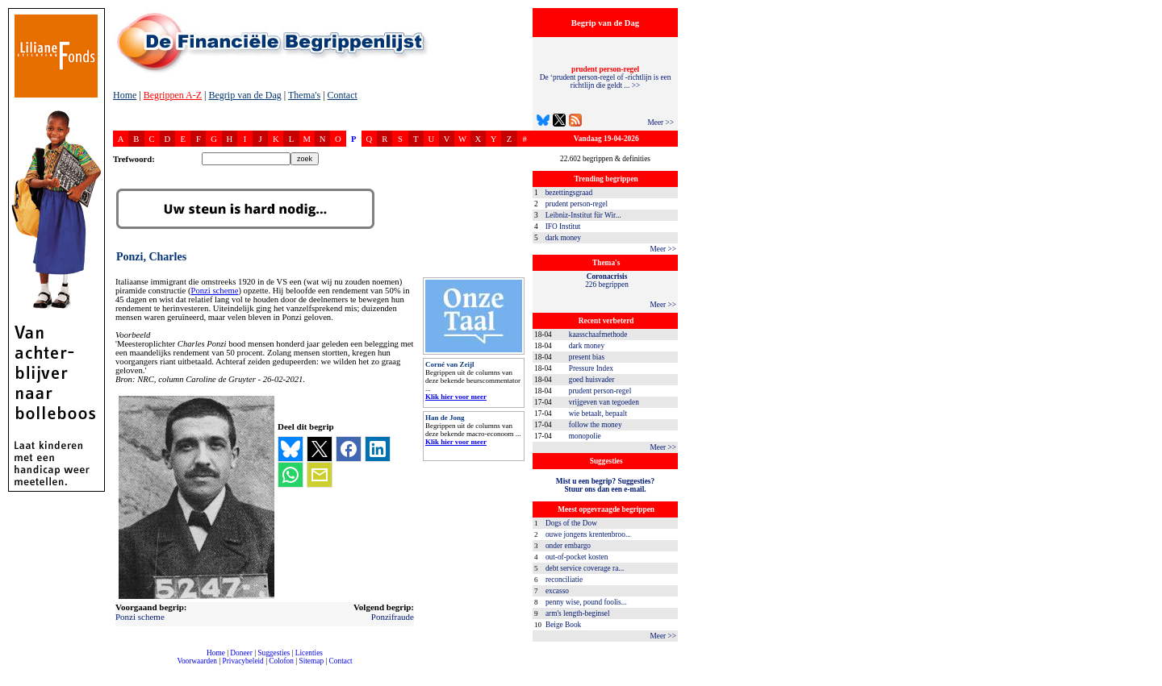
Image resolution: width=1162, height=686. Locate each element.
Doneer (241, 653)
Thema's (304, 95)
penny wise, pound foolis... (586, 602)
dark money (563, 238)
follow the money (595, 425)
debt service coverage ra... (584, 568)
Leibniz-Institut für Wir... (583, 215)
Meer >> (660, 122)
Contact (342, 95)
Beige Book (563, 625)
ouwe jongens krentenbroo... (588, 534)
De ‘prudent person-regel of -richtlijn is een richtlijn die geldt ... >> (605, 77)
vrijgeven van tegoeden (604, 402)
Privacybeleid (243, 661)
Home (124, 95)
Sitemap (311, 661)
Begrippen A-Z (173, 95)
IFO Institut (563, 226)
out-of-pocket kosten (576, 557)
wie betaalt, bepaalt (598, 414)
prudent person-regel (576, 204)
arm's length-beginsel (577, 613)
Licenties (309, 653)
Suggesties (273, 653)
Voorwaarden (197, 661)
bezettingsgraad (569, 193)
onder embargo (568, 546)
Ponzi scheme (215, 290)
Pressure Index (591, 368)
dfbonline (1146, 681)
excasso (557, 591)
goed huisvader (592, 380)
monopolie (585, 436)
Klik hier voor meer (456, 397)
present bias (586, 357)
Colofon (281, 661)
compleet (121, 667)
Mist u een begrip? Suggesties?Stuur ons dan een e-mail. (605, 485)
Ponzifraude (392, 617)
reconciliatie (564, 580)
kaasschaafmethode (598, 335)
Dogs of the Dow (571, 523)
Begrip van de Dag (244, 95)
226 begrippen (607, 280)
